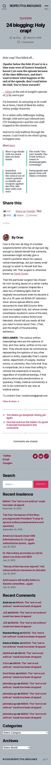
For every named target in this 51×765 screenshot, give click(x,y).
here (12, 145)
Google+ (8, 463)
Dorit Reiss (9, 673)
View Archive (11, 401)
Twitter (7, 455)
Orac (18, 37)
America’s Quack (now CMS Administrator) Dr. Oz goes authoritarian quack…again (19, 539)
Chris (6, 663)
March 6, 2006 (34, 37)
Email (6, 459)
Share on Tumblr (34, 211)
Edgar (9, 91)
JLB (5, 612)
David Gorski (21, 273)
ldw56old (8, 653)
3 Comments (27, 42)
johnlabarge (10, 683)
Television (25, 18)
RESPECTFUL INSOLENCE (25, 5)
